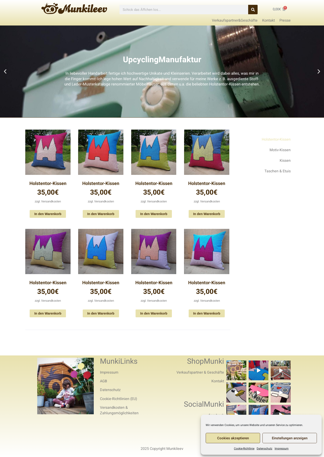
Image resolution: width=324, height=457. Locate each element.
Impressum (282, 448)
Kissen (285, 160)
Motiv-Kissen (280, 150)
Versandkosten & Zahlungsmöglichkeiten (119, 410)
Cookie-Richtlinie (244, 448)
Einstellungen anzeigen (289, 438)
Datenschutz (264, 448)
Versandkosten (51, 201)
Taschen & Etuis (277, 171)
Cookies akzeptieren (233, 438)
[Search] (253, 9)
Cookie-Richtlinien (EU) (118, 399)
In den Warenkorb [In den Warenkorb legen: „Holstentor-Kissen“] (47, 214)
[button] (5, 71)
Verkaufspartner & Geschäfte (200, 372)
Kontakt (217, 381)
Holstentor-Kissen (47, 183)
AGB (103, 381)
